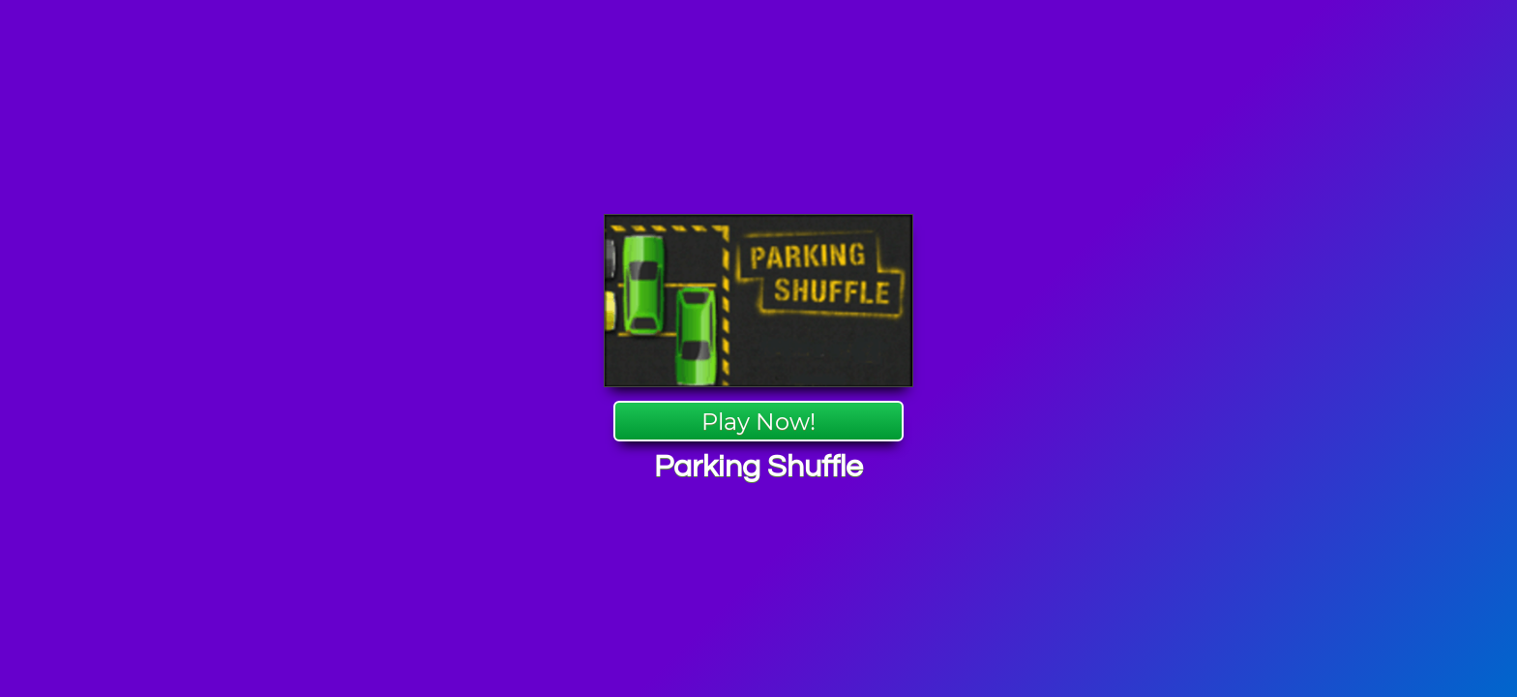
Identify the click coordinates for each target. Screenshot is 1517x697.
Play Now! (758, 422)
